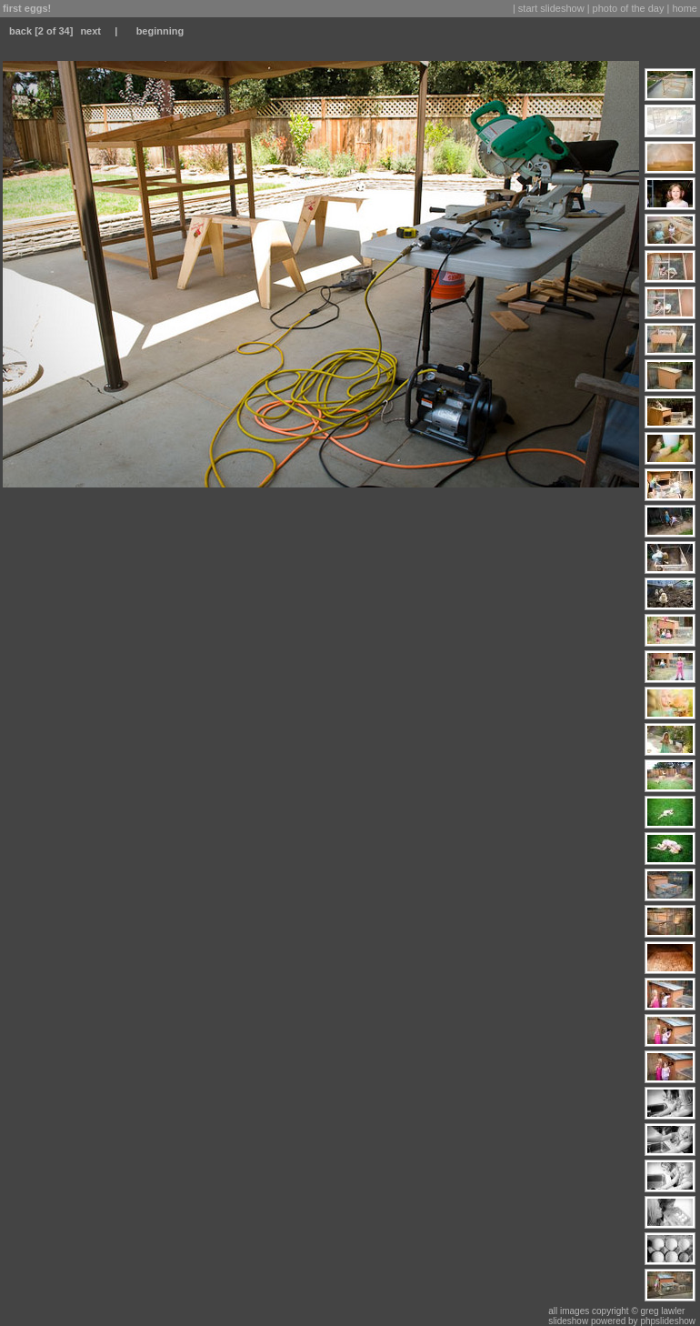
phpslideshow (667, 1321)
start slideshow (551, 8)
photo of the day (629, 8)
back (20, 30)
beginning (160, 30)
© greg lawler (658, 1311)
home (684, 8)
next (90, 30)
